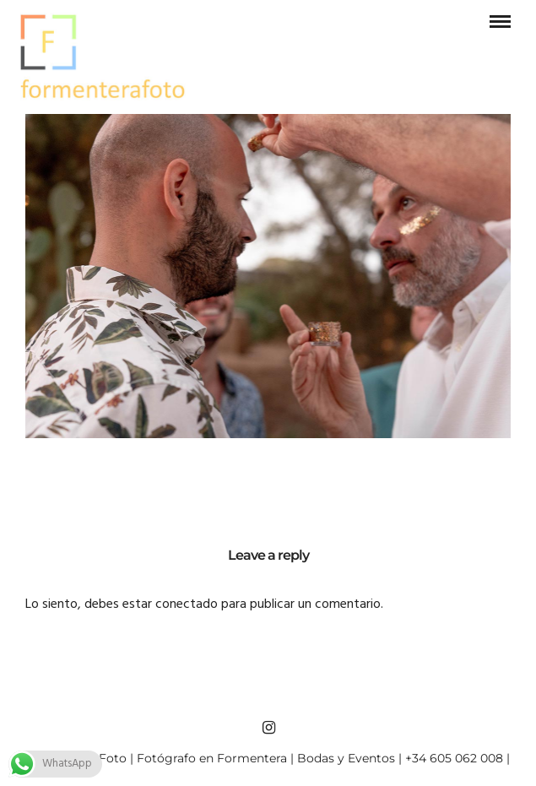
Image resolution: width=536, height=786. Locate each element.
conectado (186, 604)
